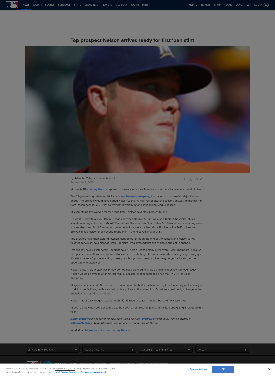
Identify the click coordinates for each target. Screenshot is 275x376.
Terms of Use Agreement (93, 372)
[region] (137, 370)
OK (223, 369)
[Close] (269, 369)
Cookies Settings (198, 369)
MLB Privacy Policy (65, 372)
